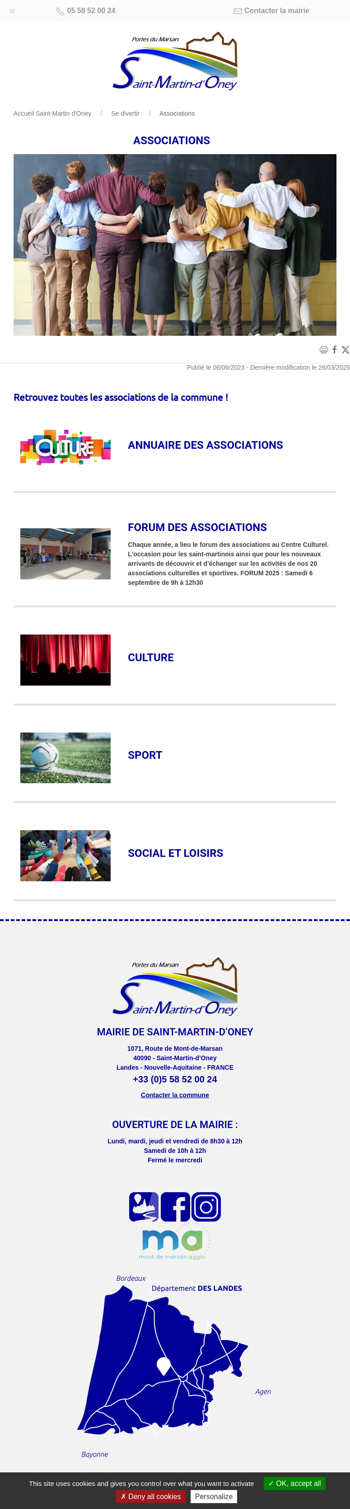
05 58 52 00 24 (85, 11)
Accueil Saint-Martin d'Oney (52, 113)
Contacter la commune (175, 1095)
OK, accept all (294, 1483)
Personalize (214, 1496)
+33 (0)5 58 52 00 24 (175, 1079)
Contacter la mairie (271, 11)
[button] (12, 9)
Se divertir (125, 113)
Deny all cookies (151, 1496)
